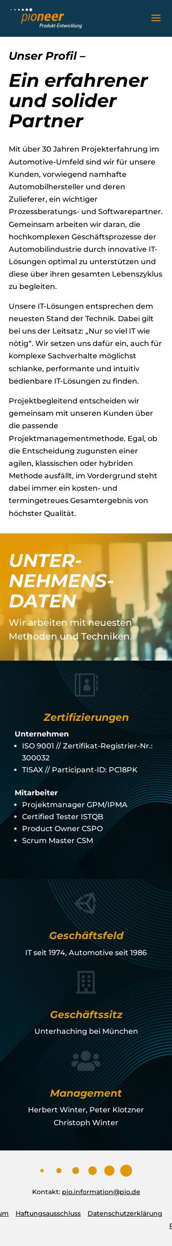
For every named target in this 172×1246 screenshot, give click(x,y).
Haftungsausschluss (48, 1213)
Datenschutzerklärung (125, 1213)
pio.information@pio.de (101, 1192)
